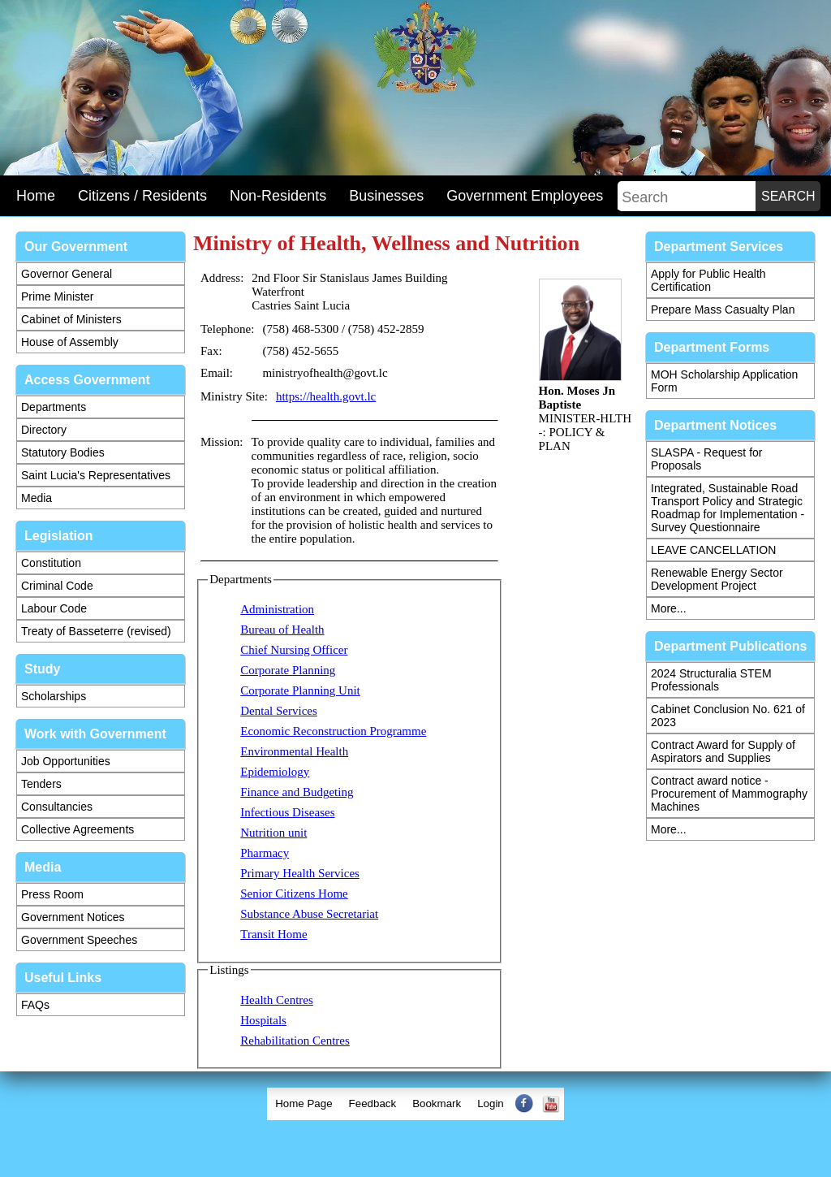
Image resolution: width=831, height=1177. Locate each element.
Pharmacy (264, 852)
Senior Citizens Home (293, 893)
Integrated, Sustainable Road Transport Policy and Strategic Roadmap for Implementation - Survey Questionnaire (727, 508)
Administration (277, 609)
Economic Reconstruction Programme (333, 731)
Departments (53, 406)
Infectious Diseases (287, 812)
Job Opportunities (65, 761)
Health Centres (276, 999)
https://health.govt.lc (326, 396)
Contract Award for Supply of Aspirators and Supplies (723, 751)
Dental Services (278, 710)
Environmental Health (294, 751)
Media (36, 497)
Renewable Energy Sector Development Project (717, 579)
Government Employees (524, 196)
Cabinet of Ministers (71, 319)
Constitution (51, 562)
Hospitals (263, 1020)
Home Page (303, 1103)
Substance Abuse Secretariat (309, 913)
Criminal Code (57, 585)
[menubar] (415, 1104)
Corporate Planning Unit (300, 690)
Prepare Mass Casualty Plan (722, 309)
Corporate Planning (287, 670)
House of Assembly (69, 341)
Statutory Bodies (63, 452)
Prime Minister (57, 296)
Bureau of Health (282, 629)
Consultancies (57, 806)
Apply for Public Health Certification (708, 280)
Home (35, 196)
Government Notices (73, 917)
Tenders (41, 783)
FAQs (35, 1004)
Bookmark (436, 1103)
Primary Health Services (300, 873)
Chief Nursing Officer (293, 649)
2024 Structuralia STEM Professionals (711, 680)
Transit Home (273, 934)
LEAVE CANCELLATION (713, 549)
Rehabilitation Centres (295, 1040)
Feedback (373, 1103)
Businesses (386, 196)
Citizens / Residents (142, 196)
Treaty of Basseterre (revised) (96, 631)
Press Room (52, 894)
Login (490, 1103)
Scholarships (53, 696)
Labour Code (54, 608)
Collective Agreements (77, 829)
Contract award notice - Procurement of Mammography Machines (729, 793)
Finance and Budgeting (296, 791)
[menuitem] (303, 1104)
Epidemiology (274, 771)
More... (669, 608)
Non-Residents (278, 196)
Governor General (66, 273)
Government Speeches (79, 939)
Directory (44, 429)
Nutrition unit (273, 832)
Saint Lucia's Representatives (95, 475)
